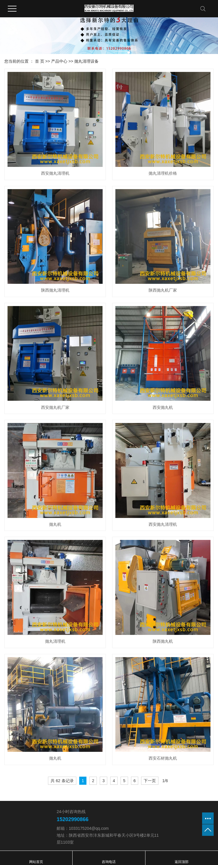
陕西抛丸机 (163, 641)
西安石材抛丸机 (163, 758)
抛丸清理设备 (86, 61)
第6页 (170, 781)
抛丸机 (55, 524)
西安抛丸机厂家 (55, 407)
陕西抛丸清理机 (55, 290)
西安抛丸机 (163, 407)
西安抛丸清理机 (55, 173)
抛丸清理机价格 (163, 173)
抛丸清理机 (55, 641)
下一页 (150, 780)
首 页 (39, 61)
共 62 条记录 (62, 780)
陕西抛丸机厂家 (163, 290)
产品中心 (59, 61)
